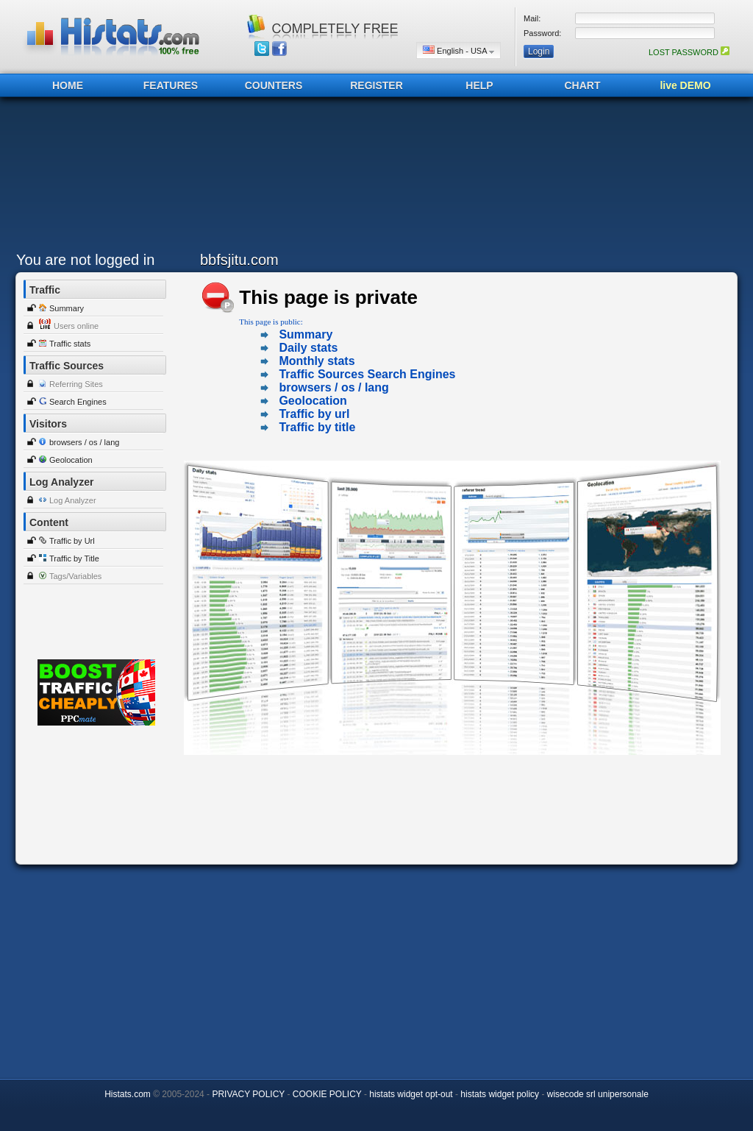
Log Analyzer (72, 500)
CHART (583, 85)
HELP (479, 85)
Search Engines (78, 401)
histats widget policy (499, 1094)
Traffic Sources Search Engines (367, 374)
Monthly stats (316, 361)
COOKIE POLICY (327, 1094)
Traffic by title (317, 427)
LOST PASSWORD (689, 52)
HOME (67, 85)
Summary (66, 308)
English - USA (458, 50)
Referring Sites (76, 384)
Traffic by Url (72, 540)
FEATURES (170, 85)
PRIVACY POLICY (248, 1094)
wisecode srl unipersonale (598, 1094)
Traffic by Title (74, 558)
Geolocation (71, 459)
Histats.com (127, 1094)
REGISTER (376, 85)
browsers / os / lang (84, 442)
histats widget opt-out (410, 1094)
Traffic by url (314, 414)
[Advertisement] (372, 178)
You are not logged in (85, 260)
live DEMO (685, 85)
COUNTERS (274, 85)
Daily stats (308, 347)
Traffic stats (69, 343)
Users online (76, 326)
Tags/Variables (75, 576)
